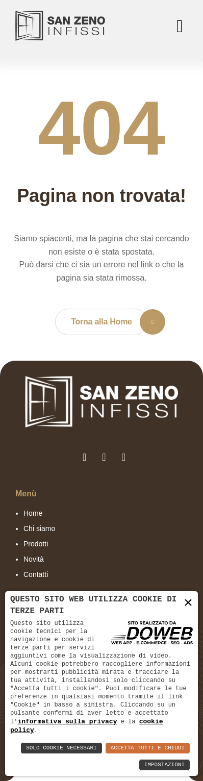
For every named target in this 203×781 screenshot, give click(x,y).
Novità (33, 559)
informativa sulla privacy (67, 721)
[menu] (177, 26)
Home (32, 513)
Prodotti (35, 544)
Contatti (35, 574)
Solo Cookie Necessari (61, 748)
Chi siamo (39, 528)
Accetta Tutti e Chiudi (148, 748)
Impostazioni (164, 765)
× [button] (188, 603)
